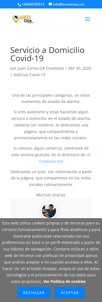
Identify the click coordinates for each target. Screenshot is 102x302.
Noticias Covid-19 (29, 74)
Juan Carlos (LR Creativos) (41, 68)
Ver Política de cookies (64, 281)
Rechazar (34, 292)
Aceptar (70, 292)
